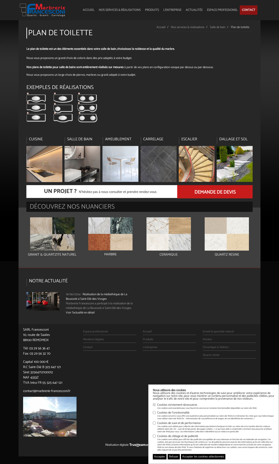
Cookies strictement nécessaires (207, 406)
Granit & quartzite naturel (218, 331)
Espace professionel (222, 10)
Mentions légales (93, 339)
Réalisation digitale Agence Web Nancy (139, 445)
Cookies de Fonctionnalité (215, 415)
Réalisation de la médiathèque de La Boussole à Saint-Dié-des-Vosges (96, 297)
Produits (152, 10)
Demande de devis (215, 192)
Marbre (207, 339)
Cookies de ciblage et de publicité (215, 443)
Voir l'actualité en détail (80, 312)
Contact (248, 10)
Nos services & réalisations (120, 10)
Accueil (88, 10)
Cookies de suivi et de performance (215, 427)
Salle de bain (217, 27)
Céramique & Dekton (216, 347)
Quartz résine (211, 355)
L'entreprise (172, 10)
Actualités (194, 10)
